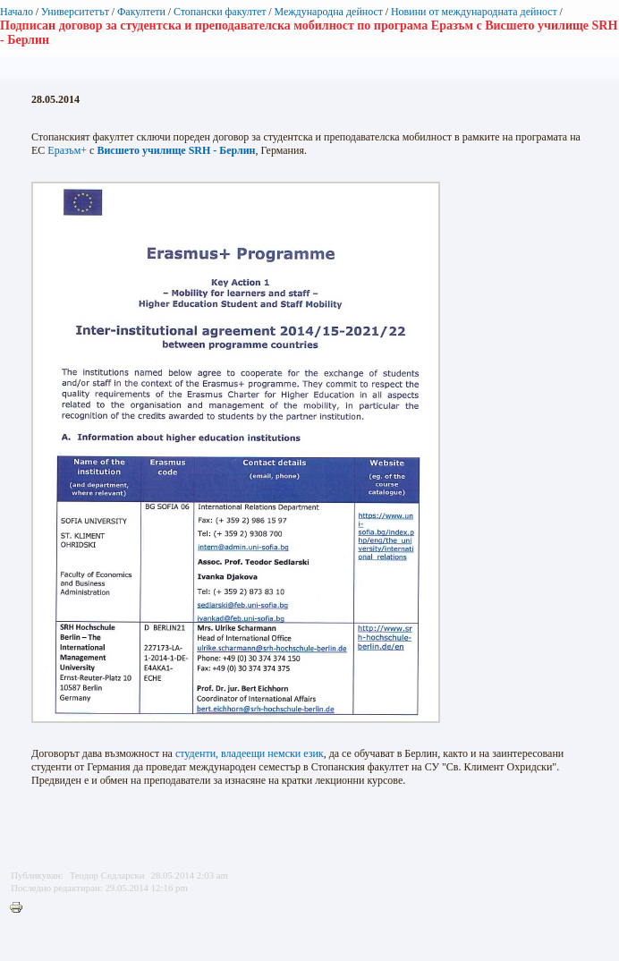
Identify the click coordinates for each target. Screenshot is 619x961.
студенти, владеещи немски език (249, 753)
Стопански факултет (220, 11)
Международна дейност (328, 11)
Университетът (75, 11)
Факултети (141, 11)
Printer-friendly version (20, 908)
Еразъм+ (67, 150)
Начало (16, 11)
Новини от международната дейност (474, 11)
